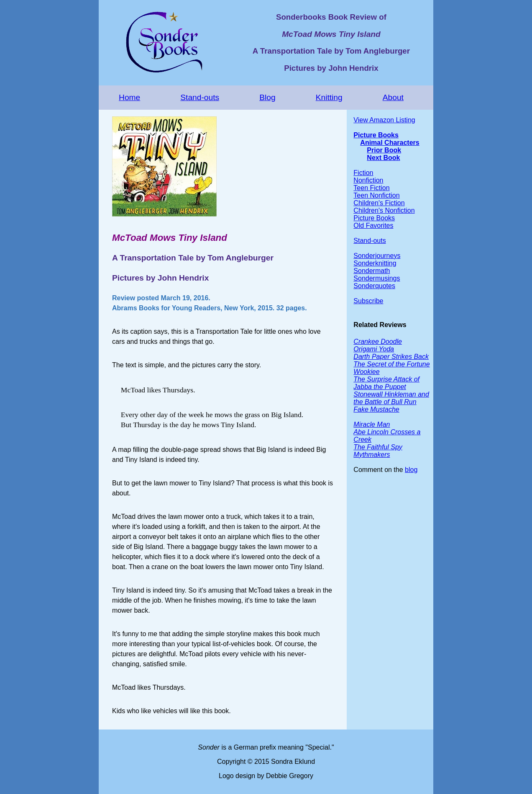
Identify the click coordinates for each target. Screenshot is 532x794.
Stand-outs (199, 97)
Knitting (329, 97)
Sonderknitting (374, 263)
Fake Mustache (376, 409)
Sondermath (371, 270)
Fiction (363, 172)
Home (129, 97)
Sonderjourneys (376, 255)
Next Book (383, 157)
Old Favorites (373, 225)
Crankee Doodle (377, 341)
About (393, 97)
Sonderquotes (374, 285)
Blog (267, 97)
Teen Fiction (371, 187)
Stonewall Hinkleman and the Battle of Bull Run (391, 398)
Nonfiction (368, 180)
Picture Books (376, 135)
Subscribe (368, 300)
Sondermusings (376, 278)
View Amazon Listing (384, 120)
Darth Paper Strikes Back (391, 356)
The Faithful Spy (377, 447)
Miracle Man (371, 424)
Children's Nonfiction (383, 210)
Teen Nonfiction (376, 195)
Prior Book (384, 150)
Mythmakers (371, 454)
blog (411, 469)
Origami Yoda (373, 349)
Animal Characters (389, 142)
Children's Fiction (378, 202)
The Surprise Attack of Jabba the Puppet (386, 383)
